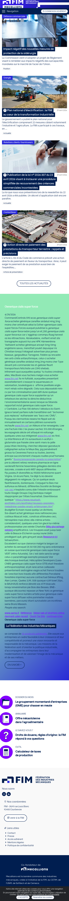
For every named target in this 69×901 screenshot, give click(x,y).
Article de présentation (13, 272)
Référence (26, 613)
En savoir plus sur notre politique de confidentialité (38, 895)
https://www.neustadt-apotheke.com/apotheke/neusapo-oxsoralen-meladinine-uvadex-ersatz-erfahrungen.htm (30, 503)
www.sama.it (12, 613)
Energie (7, 78)
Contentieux (10, 212)
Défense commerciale (14, 16)
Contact (11, 833)
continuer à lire (54, 616)
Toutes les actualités (34, 283)
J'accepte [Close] (23, 897)
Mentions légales (15, 842)
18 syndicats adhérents (34, 634)
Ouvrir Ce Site (37, 616)
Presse (10, 836)
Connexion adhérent (54, 11)
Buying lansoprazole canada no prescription (37, 459)
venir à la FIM (15, 817)
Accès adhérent (15, 839)
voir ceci (9, 490)
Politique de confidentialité (20, 845)
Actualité (7, 133)
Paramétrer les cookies (42, 897)
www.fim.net (11, 379)
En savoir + (15, 665)
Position (6, 69)
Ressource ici (50, 537)
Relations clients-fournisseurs (18, 142)
